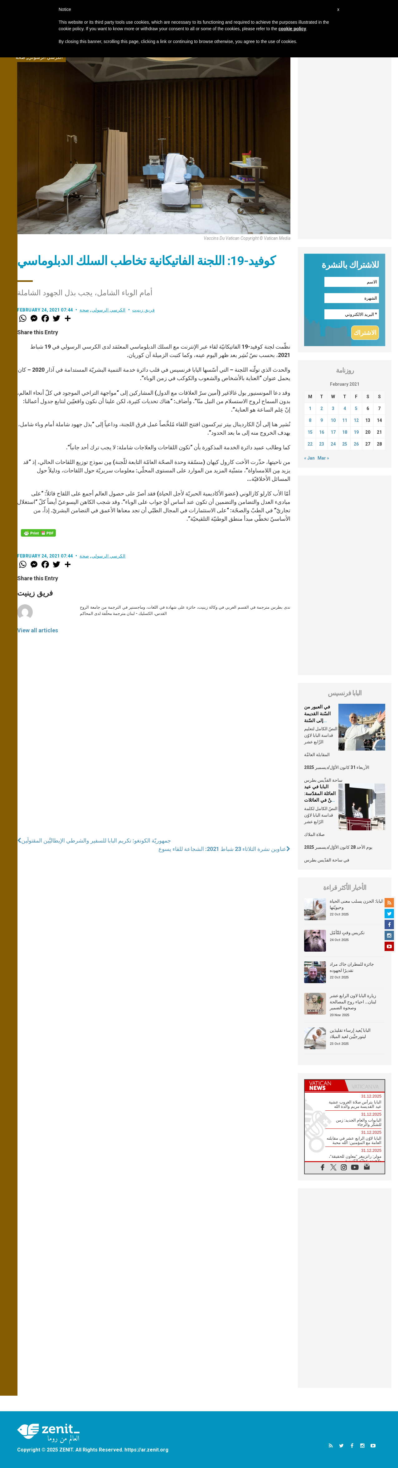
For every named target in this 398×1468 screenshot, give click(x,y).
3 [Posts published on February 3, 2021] (333, 408)
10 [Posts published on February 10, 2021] (333, 420)
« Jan (309, 458)
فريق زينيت (143, 309)
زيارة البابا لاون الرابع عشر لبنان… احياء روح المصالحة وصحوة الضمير (353, 1001)
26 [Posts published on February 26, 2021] (356, 444)
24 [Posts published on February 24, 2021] (333, 444)
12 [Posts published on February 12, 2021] (356, 420)
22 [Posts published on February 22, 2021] (310, 444)
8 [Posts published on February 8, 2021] (310, 420)
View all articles (37, 630)
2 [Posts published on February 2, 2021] (321, 408)
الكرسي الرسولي (109, 309)
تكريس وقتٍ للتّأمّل (347, 932)
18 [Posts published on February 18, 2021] (344, 432)
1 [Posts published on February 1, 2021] (310, 408)
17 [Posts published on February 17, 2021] (333, 432)
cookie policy (292, 28)
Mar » (323, 458)
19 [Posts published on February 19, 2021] (356, 432)
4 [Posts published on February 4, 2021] (344, 408)
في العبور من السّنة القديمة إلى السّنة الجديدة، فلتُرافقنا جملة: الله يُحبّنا (321, 720)
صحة (84, 309)
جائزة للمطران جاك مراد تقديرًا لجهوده (352, 967)
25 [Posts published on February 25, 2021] (344, 444)
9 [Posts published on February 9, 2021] (321, 420)
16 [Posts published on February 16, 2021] (321, 432)
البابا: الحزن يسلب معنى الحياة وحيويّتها (357, 904)
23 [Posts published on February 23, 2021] (321, 444)
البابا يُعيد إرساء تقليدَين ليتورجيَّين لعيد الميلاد (350, 1033)
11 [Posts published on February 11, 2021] (344, 420)
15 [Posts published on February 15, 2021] (310, 432)
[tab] (325, 1085)
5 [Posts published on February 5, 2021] (356, 408)
